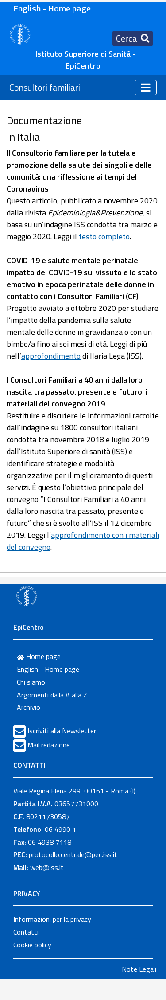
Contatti (26, 932)
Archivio (28, 707)
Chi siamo (31, 682)
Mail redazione (48, 744)
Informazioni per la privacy (52, 919)
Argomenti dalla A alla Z (52, 695)
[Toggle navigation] (132, 38)
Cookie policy (32, 944)
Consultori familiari (44, 87)
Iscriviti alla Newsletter (61, 730)
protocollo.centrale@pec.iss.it (73, 854)
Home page (39, 656)
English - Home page (52, 8)
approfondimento (51, 356)
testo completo (104, 236)
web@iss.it (47, 867)
